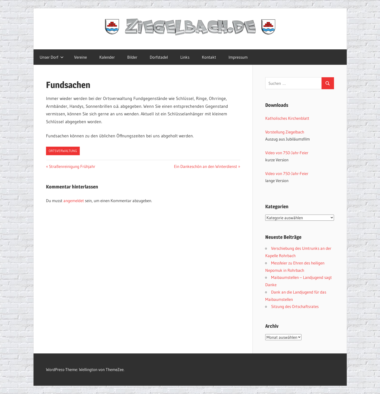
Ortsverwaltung (63, 151)
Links (184, 57)
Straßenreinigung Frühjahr (72, 166)
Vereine (80, 57)
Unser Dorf (52, 57)
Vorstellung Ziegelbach (284, 131)
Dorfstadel (159, 57)
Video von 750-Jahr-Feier (286, 152)
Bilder (132, 57)
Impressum (238, 57)
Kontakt (209, 57)
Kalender (107, 57)
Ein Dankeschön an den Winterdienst (205, 166)
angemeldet (73, 200)
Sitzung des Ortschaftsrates (295, 306)
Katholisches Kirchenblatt (287, 118)
